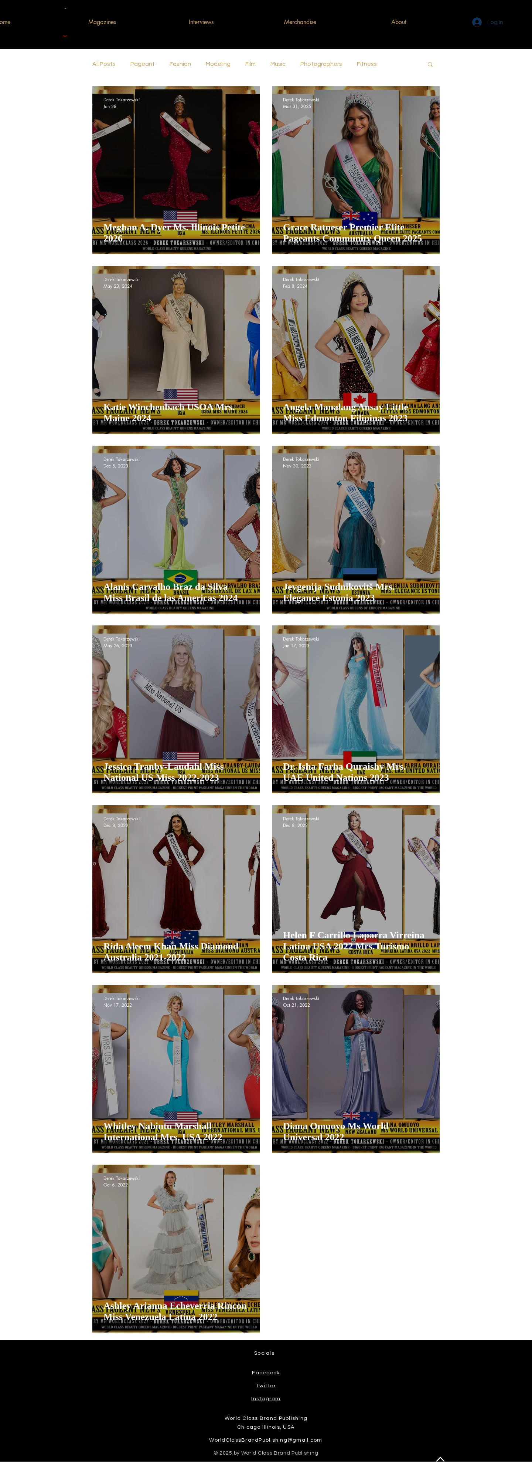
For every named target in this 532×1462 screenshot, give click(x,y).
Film (250, 64)
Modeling (218, 64)
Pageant (142, 64)
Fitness (367, 64)
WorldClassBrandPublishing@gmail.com (265, 1440)
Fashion (180, 64)
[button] (430, 65)
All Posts (104, 64)
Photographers (321, 64)
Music (278, 64)
